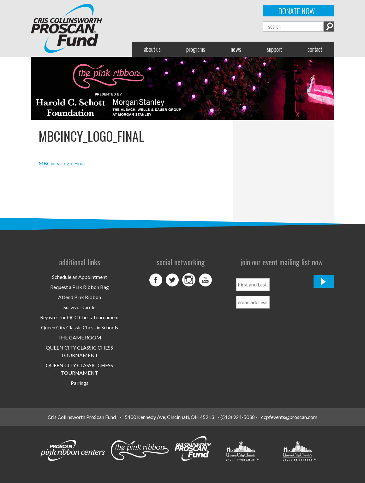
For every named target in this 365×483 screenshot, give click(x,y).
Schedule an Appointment (79, 277)
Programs (195, 49)
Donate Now (296, 10)
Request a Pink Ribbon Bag (79, 287)
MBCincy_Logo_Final (62, 163)
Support (274, 49)
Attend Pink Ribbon (79, 297)
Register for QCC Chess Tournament (79, 317)
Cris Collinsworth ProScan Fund (82, 417)
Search (329, 26)
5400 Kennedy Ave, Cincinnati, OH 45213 (169, 417)
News (236, 49)
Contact (315, 49)
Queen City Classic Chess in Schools (79, 327)
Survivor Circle (79, 307)
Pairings (79, 383)
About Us (152, 49)
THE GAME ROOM (79, 337)
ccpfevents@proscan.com (289, 417)
